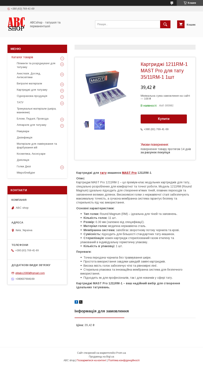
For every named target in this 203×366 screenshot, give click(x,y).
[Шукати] (165, 24)
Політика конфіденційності (124, 360)
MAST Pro (129, 172)
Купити (164, 119)
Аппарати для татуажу (31, 124)
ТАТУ (20, 102)
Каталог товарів (22, 57)
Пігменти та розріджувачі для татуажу (36, 65)
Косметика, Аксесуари (31, 153)
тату (103, 172)
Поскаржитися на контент (91, 360)
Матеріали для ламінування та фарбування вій (37, 145)
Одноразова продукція (32, 95)
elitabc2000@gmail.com (30, 273)
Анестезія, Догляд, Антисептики (29, 75)
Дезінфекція (24, 137)
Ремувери (23, 131)
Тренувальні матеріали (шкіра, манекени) (36, 110)
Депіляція (23, 159)
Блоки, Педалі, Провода (32, 118)
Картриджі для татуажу (32, 89)
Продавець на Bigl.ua (101, 356)
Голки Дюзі (24, 166)
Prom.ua (121, 352)
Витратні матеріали (29, 83)
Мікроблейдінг (26, 172)
